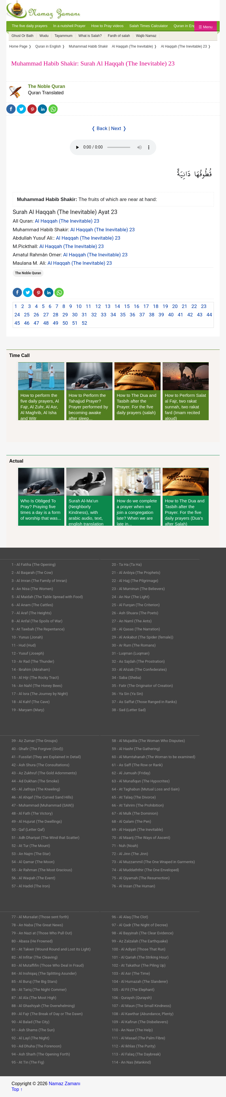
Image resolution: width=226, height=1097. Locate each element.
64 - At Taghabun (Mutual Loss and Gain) (146, 789)
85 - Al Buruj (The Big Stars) (34, 981)
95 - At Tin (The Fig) (28, 1062)
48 (46, 323)
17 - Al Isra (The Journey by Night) (40, 694)
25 (26, 315)
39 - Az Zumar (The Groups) (35, 741)
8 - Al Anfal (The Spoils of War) (37, 621)
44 (209, 315)
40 (171, 315)
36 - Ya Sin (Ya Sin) (127, 694)
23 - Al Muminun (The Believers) (138, 589)
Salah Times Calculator (148, 26)
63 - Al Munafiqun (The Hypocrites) (141, 781)
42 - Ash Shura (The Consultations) (40, 765)
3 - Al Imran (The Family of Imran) (39, 580)
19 (165, 306)
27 (46, 315)
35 (123, 315)
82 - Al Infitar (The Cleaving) (35, 957)
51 (75, 323)
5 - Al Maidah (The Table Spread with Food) (47, 597)
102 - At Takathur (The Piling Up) (139, 965)
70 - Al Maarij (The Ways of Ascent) (141, 837)
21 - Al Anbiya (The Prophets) (136, 572)
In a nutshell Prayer (69, 26)
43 (199, 315)
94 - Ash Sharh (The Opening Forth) (41, 1054)
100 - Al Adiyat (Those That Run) (138, 949)
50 (65, 323)
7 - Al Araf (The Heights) (31, 613)
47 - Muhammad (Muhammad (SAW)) (43, 805)
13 (107, 306)
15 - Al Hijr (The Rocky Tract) (35, 677)
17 (146, 306)
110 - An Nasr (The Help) (132, 1030)
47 (36, 323)
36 (132, 315)
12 (98, 306)
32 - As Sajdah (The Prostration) (138, 661)
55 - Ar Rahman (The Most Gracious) (42, 870)
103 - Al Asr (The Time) (131, 973)
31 (84, 315)
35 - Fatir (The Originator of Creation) (142, 685)
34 (113, 315)
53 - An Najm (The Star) (31, 854)
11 (88, 306)
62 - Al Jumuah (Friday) (131, 773)
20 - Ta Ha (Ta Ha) (127, 564)
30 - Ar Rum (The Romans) (134, 645)
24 (17, 315)
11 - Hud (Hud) (24, 645)
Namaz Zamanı (64, 1083)
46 (26, 323)
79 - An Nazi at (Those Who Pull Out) (42, 933)
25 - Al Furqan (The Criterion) (136, 605)
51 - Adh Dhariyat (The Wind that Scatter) (46, 837)
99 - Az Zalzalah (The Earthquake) (140, 941)
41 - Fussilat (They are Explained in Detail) (46, 757)
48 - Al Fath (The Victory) (32, 813)
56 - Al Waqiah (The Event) (33, 878)
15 (127, 306)
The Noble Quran (46, 86)
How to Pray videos (107, 26)
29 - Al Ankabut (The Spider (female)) (143, 637)
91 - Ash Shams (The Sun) (33, 1030)
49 (55, 323)
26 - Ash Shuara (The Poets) (135, 613)
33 (103, 315)
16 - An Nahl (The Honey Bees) (37, 685)
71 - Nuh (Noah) (125, 846)
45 (17, 323)
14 (117, 306)
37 (142, 315)
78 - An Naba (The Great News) (37, 925)
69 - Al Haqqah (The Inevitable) (137, 829)
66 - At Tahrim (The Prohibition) (138, 805)
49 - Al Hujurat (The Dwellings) (37, 821)
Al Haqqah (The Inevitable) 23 (67, 221)
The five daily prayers (30, 26)
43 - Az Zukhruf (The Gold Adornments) (44, 773)
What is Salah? (90, 36)
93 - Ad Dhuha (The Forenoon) (36, 1046)
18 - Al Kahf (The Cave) (31, 702)
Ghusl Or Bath (22, 36)
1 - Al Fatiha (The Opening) (34, 564)
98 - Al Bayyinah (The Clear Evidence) (143, 933)
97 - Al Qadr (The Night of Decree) (140, 925)
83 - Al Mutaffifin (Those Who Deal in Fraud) (48, 965)
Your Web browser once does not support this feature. (113, 147)
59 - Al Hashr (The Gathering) (136, 749)
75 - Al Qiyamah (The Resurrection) (141, 878)
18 (156, 306)
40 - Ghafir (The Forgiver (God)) (37, 749)
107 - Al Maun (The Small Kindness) (141, 1006)
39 (161, 315)
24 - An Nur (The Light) (131, 597)
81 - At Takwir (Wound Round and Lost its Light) (51, 949)
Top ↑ (17, 1089)
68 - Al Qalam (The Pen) (131, 821)
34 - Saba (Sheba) (126, 677)
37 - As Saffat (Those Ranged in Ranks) (144, 702)
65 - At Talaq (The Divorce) (134, 797)
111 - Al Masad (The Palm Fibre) (138, 1038)
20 (175, 306)
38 (152, 315)
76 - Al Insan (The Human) (133, 886)
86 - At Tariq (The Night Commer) (39, 989)
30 (75, 315)
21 (184, 306)
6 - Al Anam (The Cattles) (32, 605)
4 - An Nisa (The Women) (32, 589)
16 (136, 306)
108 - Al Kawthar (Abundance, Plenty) (143, 1014)
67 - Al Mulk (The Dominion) (135, 813)
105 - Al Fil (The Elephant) (133, 989)
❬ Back (99, 128)
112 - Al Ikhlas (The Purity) (134, 1046)
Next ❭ (118, 128)
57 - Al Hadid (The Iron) (31, 886)
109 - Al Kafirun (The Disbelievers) (140, 1022)
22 (194, 306)
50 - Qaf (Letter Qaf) (28, 829)
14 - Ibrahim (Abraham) (31, 669)
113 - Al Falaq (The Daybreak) (136, 1054)
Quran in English (187, 26)
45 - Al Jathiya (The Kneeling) (36, 789)
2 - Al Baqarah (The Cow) (32, 572)
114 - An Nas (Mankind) (131, 1062)
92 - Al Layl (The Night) (30, 1038)
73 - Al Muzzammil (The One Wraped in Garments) (153, 862)
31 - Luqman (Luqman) (131, 653)
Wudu (43, 36)
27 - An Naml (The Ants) (132, 621)
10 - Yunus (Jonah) (27, 637)
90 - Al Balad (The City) (31, 1022)
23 (203, 306)
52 (84, 323)
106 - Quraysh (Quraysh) (132, 997)
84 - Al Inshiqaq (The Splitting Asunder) (44, 973)
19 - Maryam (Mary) (28, 710)
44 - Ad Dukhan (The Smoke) (35, 781)
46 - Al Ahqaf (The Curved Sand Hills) (42, 797)
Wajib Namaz (146, 36)
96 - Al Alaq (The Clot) (130, 917)
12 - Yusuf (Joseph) (28, 653)
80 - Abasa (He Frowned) (32, 941)
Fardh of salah (119, 36)
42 (190, 315)
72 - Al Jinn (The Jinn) (130, 854)
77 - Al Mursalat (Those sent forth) (40, 917)
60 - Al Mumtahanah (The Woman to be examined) (153, 757)
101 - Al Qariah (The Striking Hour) (140, 957)
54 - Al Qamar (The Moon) (33, 862)
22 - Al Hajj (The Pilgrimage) (135, 580)
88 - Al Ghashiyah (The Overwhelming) (43, 1006)
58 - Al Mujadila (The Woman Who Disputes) (148, 741)
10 (79, 306)
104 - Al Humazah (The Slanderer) (140, 981)
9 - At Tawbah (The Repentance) (38, 629)
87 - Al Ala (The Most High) (34, 997)
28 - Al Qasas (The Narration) (136, 629)
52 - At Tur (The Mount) (31, 846)
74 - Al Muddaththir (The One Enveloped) (145, 870)
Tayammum (63, 36)
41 (180, 315)
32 (94, 315)
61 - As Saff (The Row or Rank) (137, 765)
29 (65, 315)
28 (55, 315)
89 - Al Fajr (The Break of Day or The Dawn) (47, 1014)
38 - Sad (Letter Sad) (129, 710)
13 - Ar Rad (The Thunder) (33, 661)
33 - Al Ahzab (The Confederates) (139, 669)
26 (36, 315)
